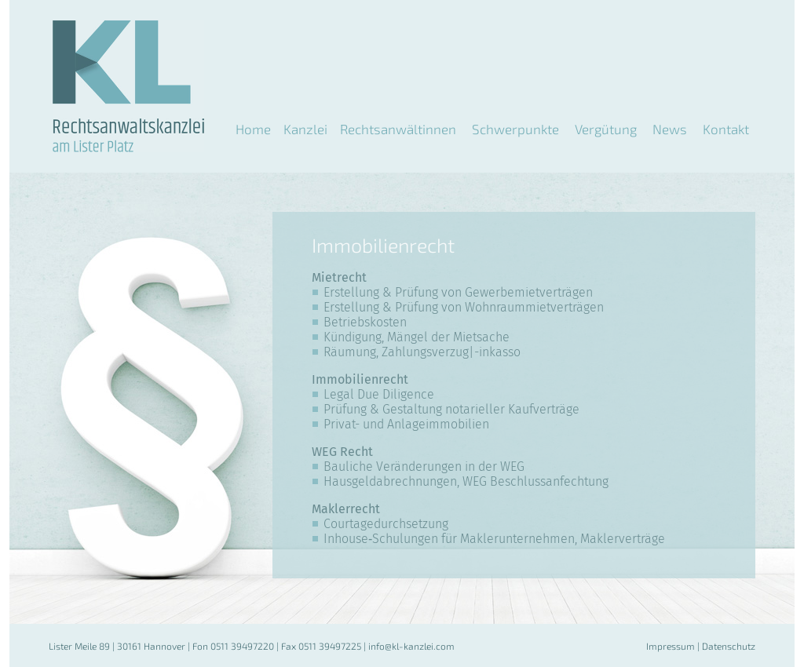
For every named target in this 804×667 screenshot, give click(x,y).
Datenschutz (728, 645)
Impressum (670, 645)
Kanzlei (305, 129)
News (669, 129)
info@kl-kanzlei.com (411, 645)
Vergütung (606, 129)
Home (253, 129)
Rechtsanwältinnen (398, 129)
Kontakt (726, 129)
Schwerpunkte (515, 129)
